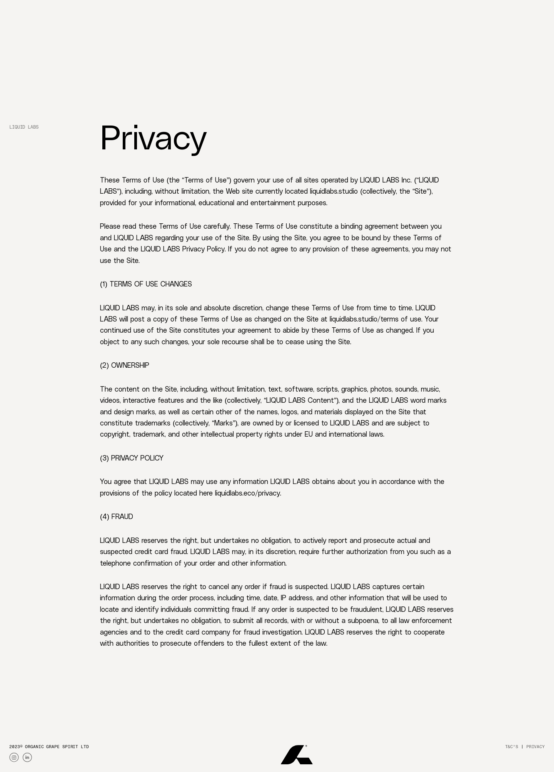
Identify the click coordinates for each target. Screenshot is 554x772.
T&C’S (511, 746)
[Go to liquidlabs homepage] (30, 11)
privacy (535, 746)
